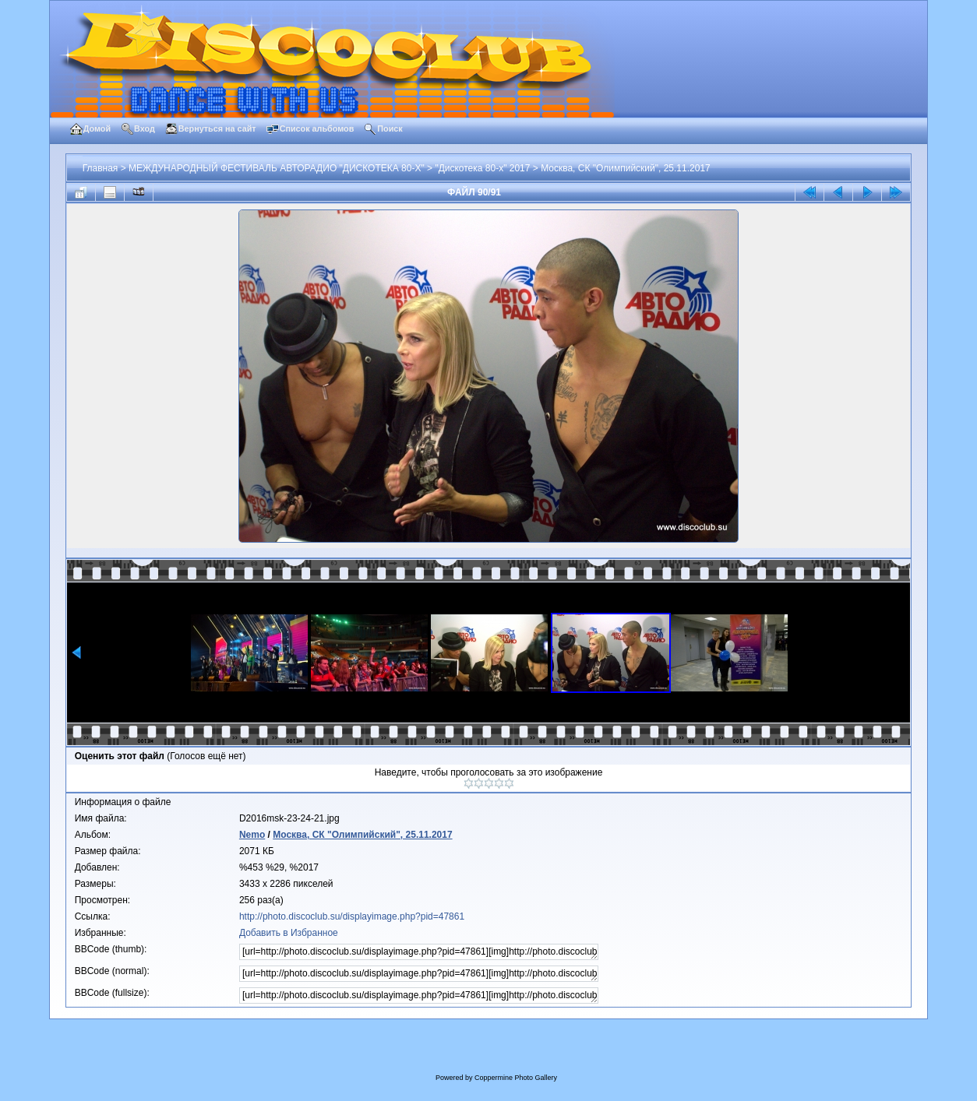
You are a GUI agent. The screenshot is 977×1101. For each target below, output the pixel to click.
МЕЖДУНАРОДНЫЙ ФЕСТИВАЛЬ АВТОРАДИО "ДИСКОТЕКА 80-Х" (277, 168)
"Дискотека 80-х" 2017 (482, 168)
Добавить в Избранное (288, 932)
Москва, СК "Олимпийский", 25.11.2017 (626, 168)
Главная (100, 168)
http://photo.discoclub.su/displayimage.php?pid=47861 (351, 916)
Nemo (252, 834)
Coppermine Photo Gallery (515, 1078)
